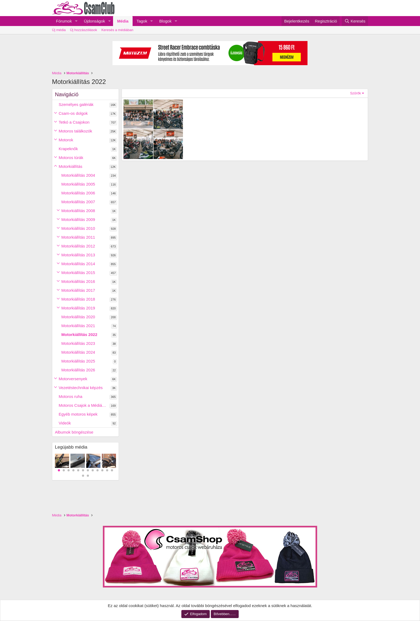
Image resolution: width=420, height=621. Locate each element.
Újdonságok (94, 21)
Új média (59, 30)
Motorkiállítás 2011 (78, 237)
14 (88, 476)
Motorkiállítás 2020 (78, 317)
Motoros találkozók (75, 131)
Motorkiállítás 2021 (78, 325)
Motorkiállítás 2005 (78, 184)
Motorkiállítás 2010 (78, 228)
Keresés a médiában (117, 30)
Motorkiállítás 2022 (79, 334)
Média (123, 21)
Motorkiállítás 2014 (78, 263)
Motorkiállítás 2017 (78, 290)
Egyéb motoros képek (78, 414)
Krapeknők (68, 148)
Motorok (66, 140)
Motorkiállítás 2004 (78, 175)
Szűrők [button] (355, 93)
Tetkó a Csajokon (74, 122)
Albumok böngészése (74, 432)
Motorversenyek (73, 378)
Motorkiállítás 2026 (78, 370)
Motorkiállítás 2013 (78, 255)
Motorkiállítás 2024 (78, 352)
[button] (76, 21)
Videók (65, 423)
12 (112, 470)
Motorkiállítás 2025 (78, 361)
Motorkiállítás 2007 (78, 201)
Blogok (165, 21)
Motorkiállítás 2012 (78, 246)
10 (102, 470)
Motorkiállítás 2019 (78, 308)
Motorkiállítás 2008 (78, 210)
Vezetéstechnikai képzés (81, 387)
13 (83, 476)
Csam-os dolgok (73, 113)
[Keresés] (355, 21)
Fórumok (64, 21)
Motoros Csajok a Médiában (84, 405)
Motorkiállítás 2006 (78, 193)
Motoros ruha (70, 396)
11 (107, 470)
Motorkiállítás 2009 (78, 219)
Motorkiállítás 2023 (78, 343)
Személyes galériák (76, 104)
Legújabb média (71, 447)
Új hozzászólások (83, 30)
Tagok (142, 21)
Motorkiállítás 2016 (78, 281)
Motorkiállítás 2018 (78, 299)
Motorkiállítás (70, 166)
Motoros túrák (71, 157)
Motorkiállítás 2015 (78, 272)
